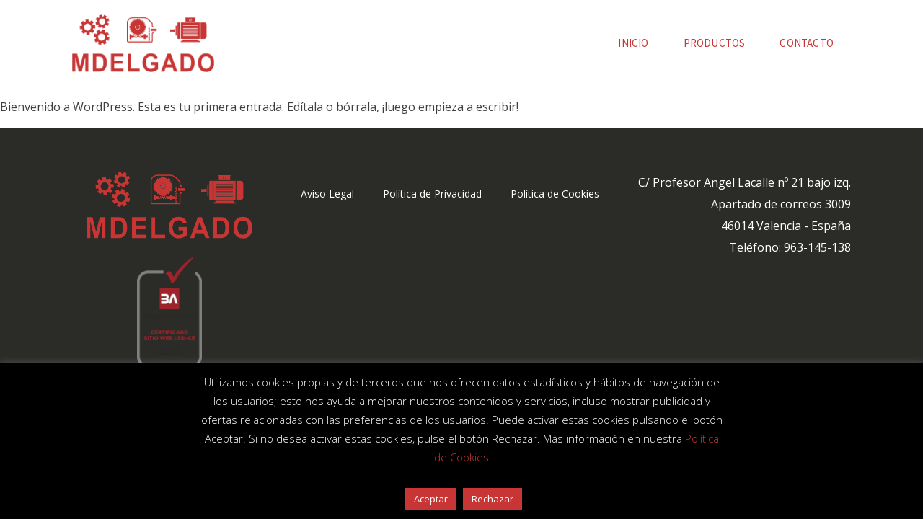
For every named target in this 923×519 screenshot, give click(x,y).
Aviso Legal (327, 193)
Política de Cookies (555, 193)
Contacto (807, 43)
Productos (715, 43)
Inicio (633, 43)
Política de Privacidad (432, 193)
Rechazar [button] (492, 498)
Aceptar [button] (431, 498)
